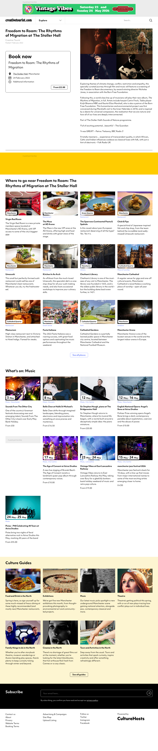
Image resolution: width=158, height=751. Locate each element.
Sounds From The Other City (18, 425)
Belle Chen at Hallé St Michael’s (58, 425)
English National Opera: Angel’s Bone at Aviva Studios (132, 426)
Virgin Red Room (13, 237)
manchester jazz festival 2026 (131, 484)
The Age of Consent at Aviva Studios (60, 484)
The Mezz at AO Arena (49, 241)
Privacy (8, 739)
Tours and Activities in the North (95, 666)
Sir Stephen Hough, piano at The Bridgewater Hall (95, 426)
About (8, 736)
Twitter (83, 736)
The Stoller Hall (20, 73)
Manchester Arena (126, 348)
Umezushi (10, 292)
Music (83, 614)
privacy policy (92, 719)
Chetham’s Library (89, 292)
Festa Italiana (49, 348)
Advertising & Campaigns (54, 733)
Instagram (85, 739)
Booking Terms (12, 745)
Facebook (85, 742)
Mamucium (10, 348)
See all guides (79, 693)
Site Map (47, 736)
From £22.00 (59, 87)
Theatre (121, 614)
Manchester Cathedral (128, 292)
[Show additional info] (38, 81)
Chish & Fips (123, 240)
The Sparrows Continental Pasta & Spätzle (96, 241)
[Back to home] (18, 21)
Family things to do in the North (20, 666)
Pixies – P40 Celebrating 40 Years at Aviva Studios (22, 545)
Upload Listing (49, 739)
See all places (79, 373)
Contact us (10, 733)
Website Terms (12, 742)
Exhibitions (48, 614)
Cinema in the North (52, 666)
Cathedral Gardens (89, 348)
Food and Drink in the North (18, 614)
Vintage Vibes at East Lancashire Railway (96, 486)
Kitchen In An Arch (51, 292)
